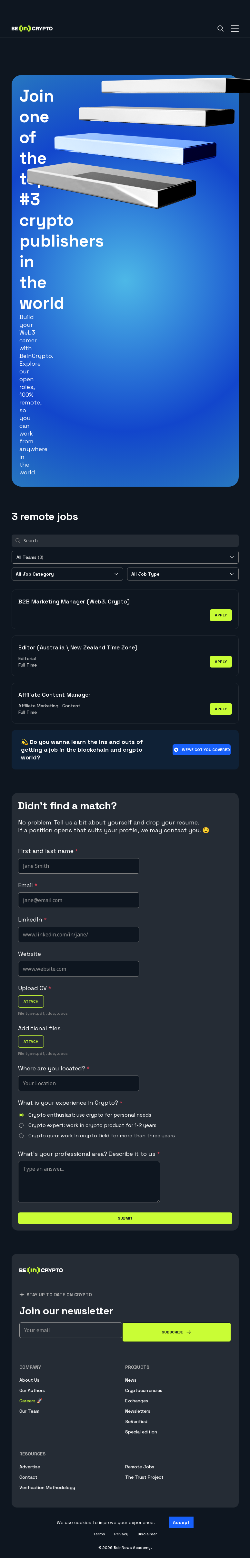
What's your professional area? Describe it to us (89, 1153)
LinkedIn (32, 919)
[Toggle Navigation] (235, 28)
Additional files (39, 1028)
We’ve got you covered (201, 749)
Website (29, 953)
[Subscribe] (176, 1332)
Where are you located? (54, 1068)
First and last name (48, 851)
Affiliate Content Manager (54, 694)
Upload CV (34, 988)
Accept (181, 1522)
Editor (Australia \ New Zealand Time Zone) (77, 647)
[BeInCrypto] (41, 1278)
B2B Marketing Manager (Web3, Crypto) (74, 601)
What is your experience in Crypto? (70, 1102)
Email (27, 885)
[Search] (221, 28)
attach (31, 1001)
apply (221, 615)
